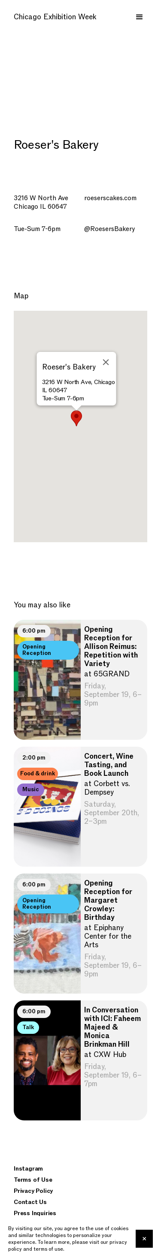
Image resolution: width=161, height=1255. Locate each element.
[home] (56, 17)
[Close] (105, 362)
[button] (139, 17)
